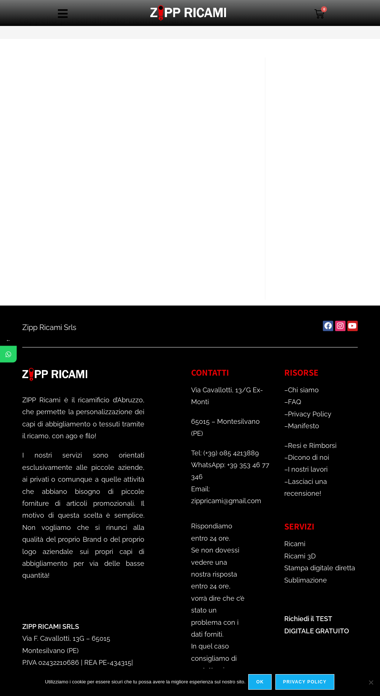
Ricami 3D (300, 556)
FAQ (294, 402)
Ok (261, 682)
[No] (370, 682)
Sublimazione (305, 580)
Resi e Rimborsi (312, 445)
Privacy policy (305, 682)
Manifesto (303, 426)
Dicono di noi (308, 457)
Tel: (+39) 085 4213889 (225, 453)
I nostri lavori (308, 469)
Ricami (294, 544)
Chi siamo (303, 390)
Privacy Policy (309, 414)
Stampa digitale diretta (319, 568)
